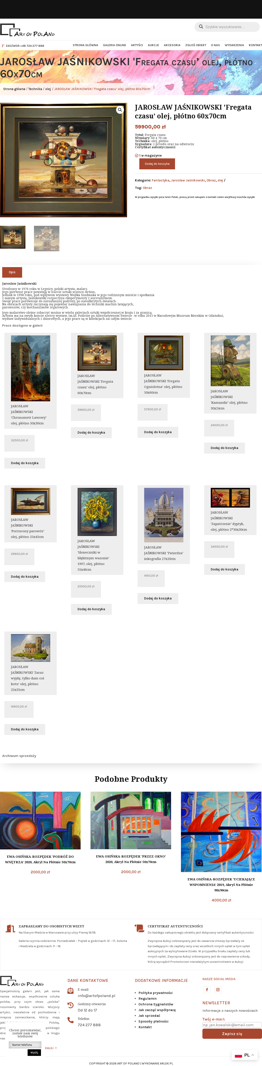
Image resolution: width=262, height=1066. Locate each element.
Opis (12, 272)
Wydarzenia (234, 45)
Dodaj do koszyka (157, 164)
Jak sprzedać (149, 1016)
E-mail (83, 989)
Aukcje (153, 45)
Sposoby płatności (153, 1021)
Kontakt (255, 45)
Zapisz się (232, 1034)
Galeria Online (114, 45)
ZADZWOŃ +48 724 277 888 (25, 45)
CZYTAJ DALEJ (43, 1048)
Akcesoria (172, 45)
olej (48, 89)
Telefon (83, 1018)
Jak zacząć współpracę (157, 1010)
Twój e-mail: (213, 1019)
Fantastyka (160, 180)
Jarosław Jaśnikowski (188, 180)
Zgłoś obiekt (195, 45)
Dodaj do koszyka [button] (25, 463)
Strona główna (85, 45)
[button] (120, 110)
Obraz (211, 180)
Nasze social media (218, 979)
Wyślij (34, 1052)
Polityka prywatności (155, 993)
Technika (35, 89)
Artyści (137, 45)
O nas (215, 45)
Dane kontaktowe (87, 980)
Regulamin (147, 998)
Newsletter (216, 1002)
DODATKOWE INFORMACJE (161, 980)
